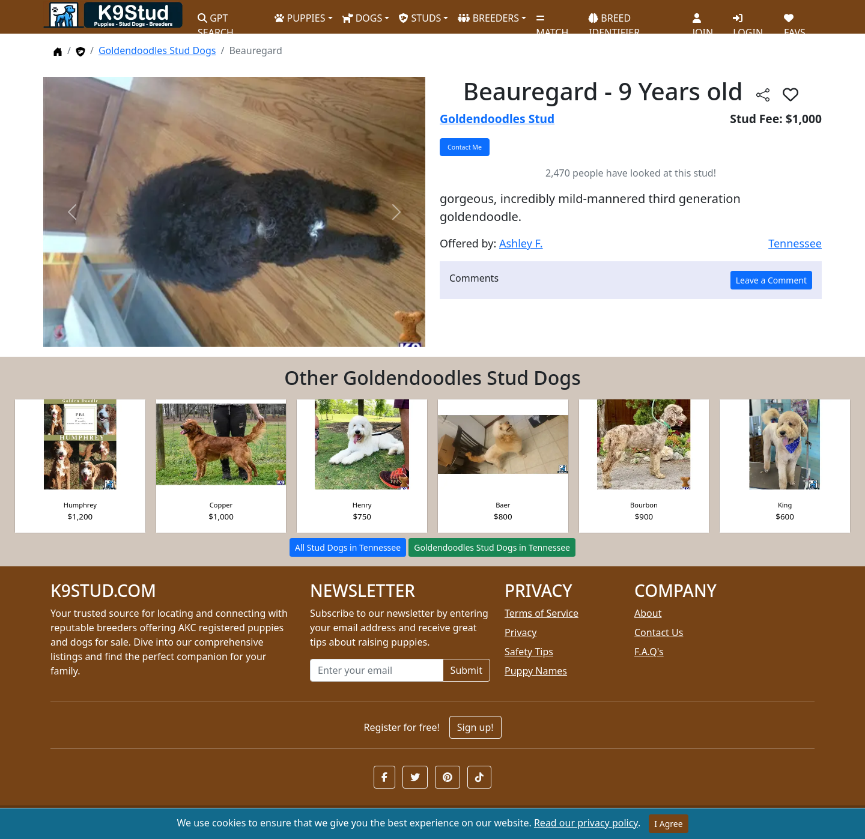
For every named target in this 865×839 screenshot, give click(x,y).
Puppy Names (536, 670)
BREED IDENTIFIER (614, 20)
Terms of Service (541, 613)
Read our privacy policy (586, 822)
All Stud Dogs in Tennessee (348, 547)
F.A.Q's (649, 651)
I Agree (668, 823)
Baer (503, 504)
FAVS (795, 21)
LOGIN (748, 21)
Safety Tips (529, 651)
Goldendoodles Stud (497, 119)
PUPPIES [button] (300, 18)
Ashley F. (521, 243)
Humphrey (80, 504)
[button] (384, 777)
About (647, 613)
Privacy (520, 632)
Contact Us (658, 632)
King (785, 504)
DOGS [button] (362, 18)
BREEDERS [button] (488, 18)
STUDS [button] (420, 18)
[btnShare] (763, 94)
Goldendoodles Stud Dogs (157, 50)
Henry (362, 504)
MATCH (552, 21)
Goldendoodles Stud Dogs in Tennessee (492, 547)
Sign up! (475, 727)
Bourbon (644, 504)
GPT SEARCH (216, 20)
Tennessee (795, 243)
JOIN (703, 21)
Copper (221, 504)
